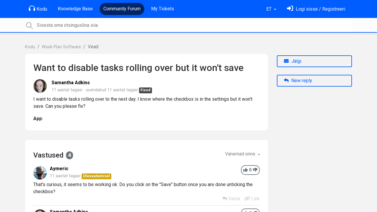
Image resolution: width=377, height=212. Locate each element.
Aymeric (59, 168)
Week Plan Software (61, 46)
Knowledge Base (75, 8)
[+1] (245, 170)
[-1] (255, 170)
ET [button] (269, 9)
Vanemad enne (241, 154)
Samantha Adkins (71, 82)
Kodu (38, 8)
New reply (298, 80)
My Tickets (162, 8)
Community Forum (121, 8)
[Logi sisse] (316, 9)
